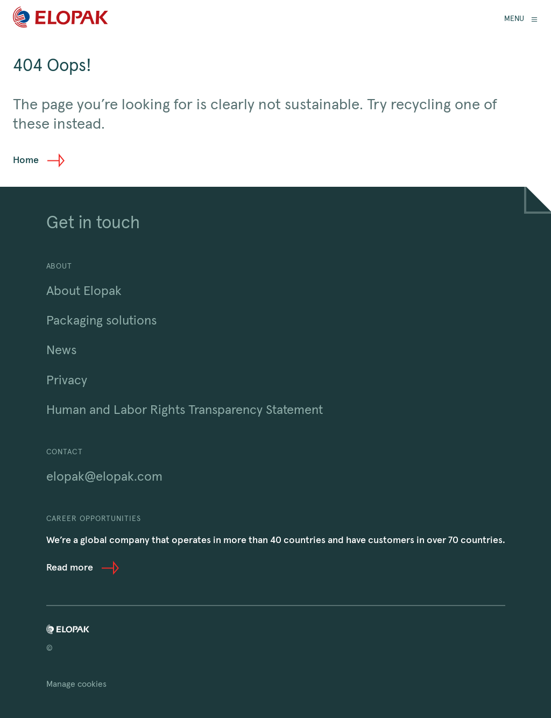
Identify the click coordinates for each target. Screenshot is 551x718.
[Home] (60, 19)
